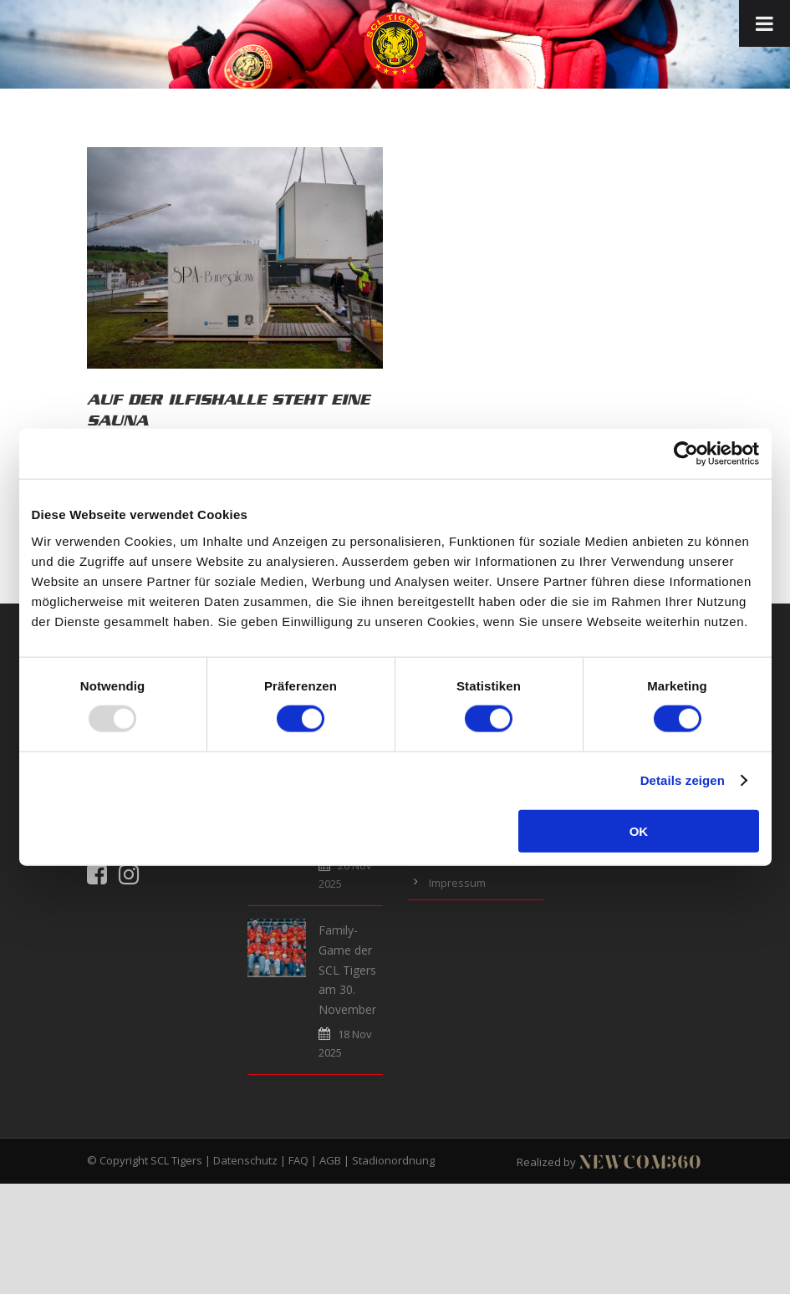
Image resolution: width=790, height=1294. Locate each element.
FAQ (298, 1160)
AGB (330, 1160)
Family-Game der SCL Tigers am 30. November (347, 969)
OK (639, 830)
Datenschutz (245, 1160)
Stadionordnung (393, 1160)
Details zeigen (682, 780)
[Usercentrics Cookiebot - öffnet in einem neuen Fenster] (686, 453)
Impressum (457, 882)
